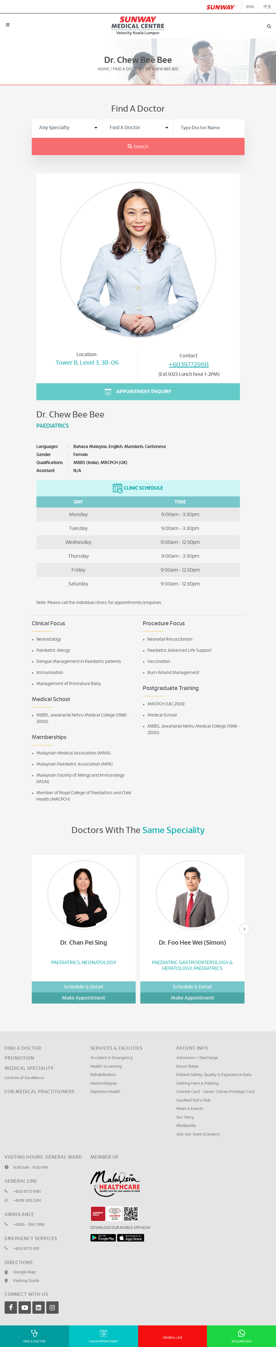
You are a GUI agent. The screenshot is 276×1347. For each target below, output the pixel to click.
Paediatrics (52, 426)
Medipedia (186, 1126)
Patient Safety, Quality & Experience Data (213, 1075)
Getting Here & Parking (197, 1084)
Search (138, 146)
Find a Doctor (23, 1048)
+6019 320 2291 (27, 1201)
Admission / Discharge (197, 1058)
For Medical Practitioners (40, 1092)
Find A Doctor (127, 69)
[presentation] (244, 929)
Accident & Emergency (111, 1058)
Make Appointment (83, 998)
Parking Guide (26, 1281)
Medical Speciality (29, 1068)
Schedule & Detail (83, 986)
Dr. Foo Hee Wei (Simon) (192, 943)
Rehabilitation (103, 1075)
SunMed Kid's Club (193, 1101)
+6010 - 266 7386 (29, 1225)
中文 (267, 7)
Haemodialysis (103, 1084)
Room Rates (187, 1067)
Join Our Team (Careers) (198, 1134)
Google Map (24, 1272)
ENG (250, 7)
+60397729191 (189, 365)
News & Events (189, 1109)
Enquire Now (242, 1336)
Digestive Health (105, 1092)
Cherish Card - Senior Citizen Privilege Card (215, 1092)
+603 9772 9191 (26, 1192)
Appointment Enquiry (138, 392)
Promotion (19, 1058)
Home (103, 69)
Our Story (185, 1117)
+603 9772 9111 (26, 1249)
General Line (172, 1337)
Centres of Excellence (24, 1078)
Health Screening (106, 1067)
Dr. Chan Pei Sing (83, 943)
